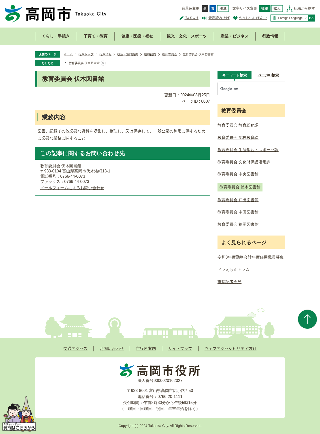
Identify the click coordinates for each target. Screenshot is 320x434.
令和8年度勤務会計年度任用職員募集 (251, 257)
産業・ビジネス (234, 36)
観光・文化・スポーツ (187, 36)
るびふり (191, 18)
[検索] (246, 89)
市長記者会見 (230, 282)
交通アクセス (76, 348)
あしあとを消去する (103, 63)
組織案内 (150, 54)
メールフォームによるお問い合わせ (72, 188)
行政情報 (270, 36)
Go (311, 18)
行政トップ (86, 54)
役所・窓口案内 (127, 54)
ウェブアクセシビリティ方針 (230, 348)
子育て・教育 (96, 36)
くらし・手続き (56, 36)
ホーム (68, 54)
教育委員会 (169, 54)
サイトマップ (180, 348)
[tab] (234, 75)
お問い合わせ (112, 348)
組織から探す (304, 8)
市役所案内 (146, 348)
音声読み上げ (219, 18)
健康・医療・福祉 (137, 36)
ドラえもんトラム (234, 269)
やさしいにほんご (253, 18)
